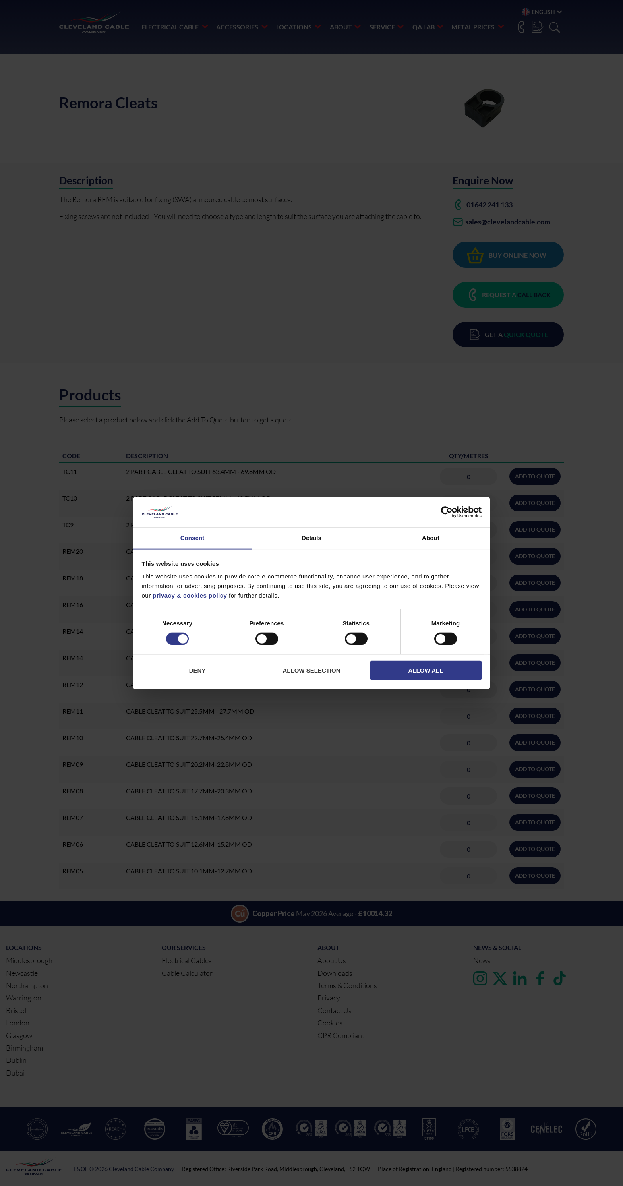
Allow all (425, 670)
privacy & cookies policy (190, 595)
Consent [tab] (192, 537)
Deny (197, 670)
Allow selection (312, 670)
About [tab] (430, 537)
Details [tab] (311, 537)
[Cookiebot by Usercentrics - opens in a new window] (447, 512)
